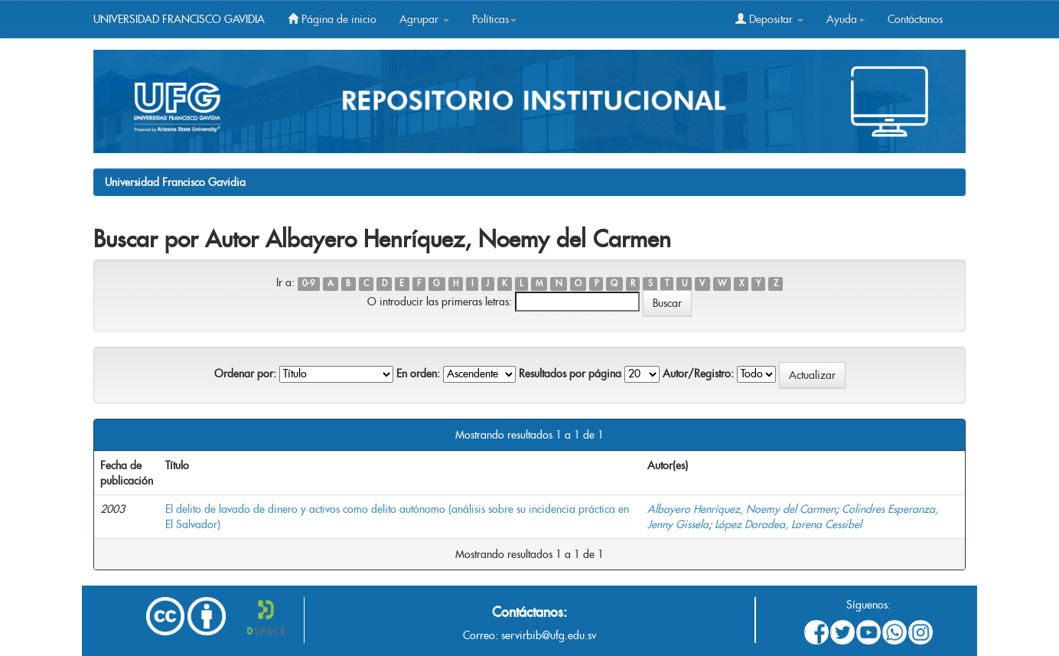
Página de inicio (332, 19)
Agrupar (424, 19)
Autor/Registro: (698, 373)
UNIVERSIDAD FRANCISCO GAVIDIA (179, 19)
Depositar (769, 19)
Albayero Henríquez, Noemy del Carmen (741, 509)
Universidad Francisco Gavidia (175, 182)
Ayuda (845, 19)
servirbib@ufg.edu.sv (548, 635)
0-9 (308, 284)
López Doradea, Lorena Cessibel (788, 524)
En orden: (418, 373)
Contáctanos (915, 19)
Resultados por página (570, 373)
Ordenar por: (245, 373)
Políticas (494, 19)
